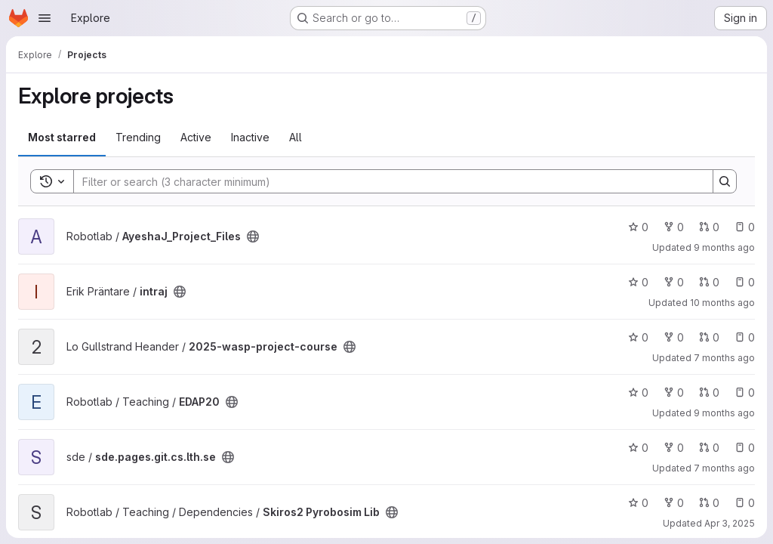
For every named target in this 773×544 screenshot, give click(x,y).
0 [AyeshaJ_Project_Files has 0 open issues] (745, 227)
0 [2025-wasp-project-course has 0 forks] (674, 337)
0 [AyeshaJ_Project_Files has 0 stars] (638, 227)
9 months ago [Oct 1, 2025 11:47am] (724, 413)
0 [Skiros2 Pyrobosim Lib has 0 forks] (674, 502)
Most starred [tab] (62, 137)
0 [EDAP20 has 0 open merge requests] (709, 392)
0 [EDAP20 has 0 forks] (674, 392)
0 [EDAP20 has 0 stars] (638, 392)
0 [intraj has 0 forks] (674, 282)
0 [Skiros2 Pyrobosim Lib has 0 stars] (638, 502)
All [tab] (295, 137)
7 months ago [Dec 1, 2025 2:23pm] (724, 357)
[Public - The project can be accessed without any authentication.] (253, 236)
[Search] (385, 181)
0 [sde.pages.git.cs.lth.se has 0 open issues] (745, 447)
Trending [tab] (138, 137)
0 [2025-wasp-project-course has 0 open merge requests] (709, 337)
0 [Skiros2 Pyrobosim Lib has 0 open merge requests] (709, 502)
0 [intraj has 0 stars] (638, 282)
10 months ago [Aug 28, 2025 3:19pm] (722, 302)
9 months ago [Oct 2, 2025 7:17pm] (724, 247)
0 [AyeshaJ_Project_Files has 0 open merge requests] (709, 227)
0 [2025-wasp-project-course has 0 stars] (638, 337)
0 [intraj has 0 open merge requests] (709, 282)
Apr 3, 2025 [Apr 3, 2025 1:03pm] (729, 523)
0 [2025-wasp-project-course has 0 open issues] (745, 337)
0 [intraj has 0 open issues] (745, 282)
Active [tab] (195, 137)
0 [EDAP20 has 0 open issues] (745, 392)
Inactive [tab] (250, 137)
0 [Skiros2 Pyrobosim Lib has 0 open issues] (745, 502)
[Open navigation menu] (44, 18)
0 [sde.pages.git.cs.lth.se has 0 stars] (638, 447)
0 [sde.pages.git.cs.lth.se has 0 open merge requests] (709, 447)
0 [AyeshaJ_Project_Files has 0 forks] (674, 227)
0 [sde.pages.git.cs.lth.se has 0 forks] (674, 447)
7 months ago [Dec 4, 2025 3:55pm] (724, 468)
